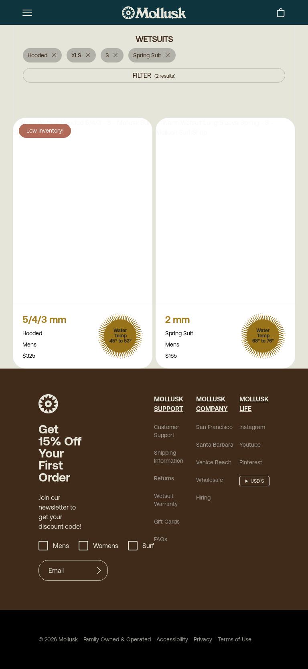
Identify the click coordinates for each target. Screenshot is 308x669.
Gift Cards (167, 522)
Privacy (203, 640)
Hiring (203, 498)
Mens (53, 546)
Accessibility (169, 640)
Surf (141, 546)
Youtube (250, 445)
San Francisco (214, 428)
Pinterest (250, 463)
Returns (164, 479)
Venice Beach (213, 463)
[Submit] (99, 571)
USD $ (257, 482)
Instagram (252, 428)
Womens (98, 546)
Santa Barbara (214, 445)
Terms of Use (234, 640)
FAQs (160, 540)
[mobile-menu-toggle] (27, 13)
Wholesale (209, 481)
